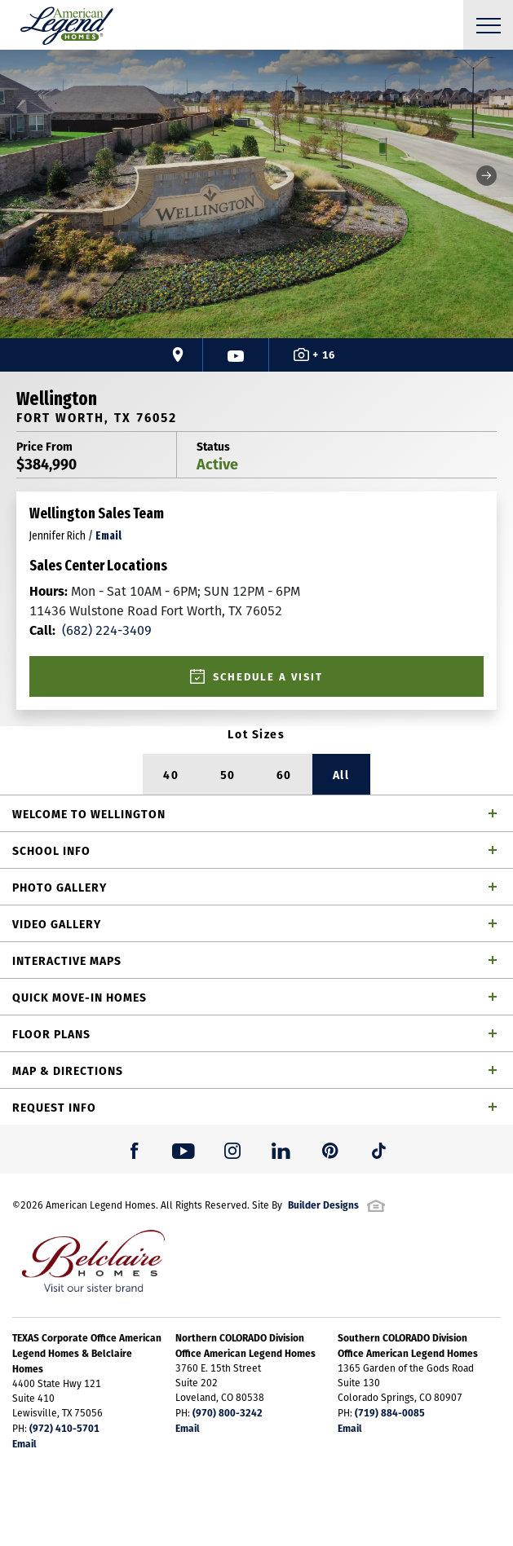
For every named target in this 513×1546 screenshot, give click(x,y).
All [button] (341, 774)
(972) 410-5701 (64, 1427)
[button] (486, 175)
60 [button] (284, 774)
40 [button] (171, 774)
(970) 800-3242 (227, 1412)
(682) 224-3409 (90, 630)
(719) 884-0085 (390, 1412)
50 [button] (228, 774)
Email (24, 1443)
